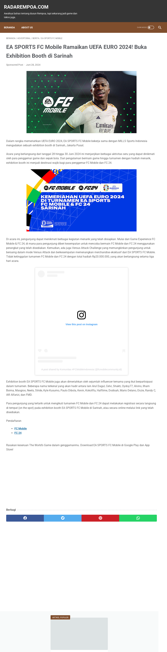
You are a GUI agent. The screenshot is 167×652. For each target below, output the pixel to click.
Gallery (129, 194)
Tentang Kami (106, 639)
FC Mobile (20, 456)
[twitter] (44, 545)
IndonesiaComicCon (136, 187)
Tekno (146, 161)
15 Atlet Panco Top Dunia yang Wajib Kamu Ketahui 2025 (140, 96)
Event (129, 167)
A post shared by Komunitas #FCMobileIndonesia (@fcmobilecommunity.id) (57, 388)
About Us (29, 22)
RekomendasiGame (135, 213)
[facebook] (19, 545)
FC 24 (17, 460)
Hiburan (130, 174)
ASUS (144, 167)
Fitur (146, 154)
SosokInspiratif (134, 200)
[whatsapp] (96, 545)
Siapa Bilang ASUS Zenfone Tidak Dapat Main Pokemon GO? (140, 79)
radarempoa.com (28, 3)
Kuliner (147, 174)
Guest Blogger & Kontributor (81, 639)
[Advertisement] (57, 508)
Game (129, 154)
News (129, 161)
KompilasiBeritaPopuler (137, 207)
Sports (129, 181)
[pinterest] (70, 545)
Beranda (11, 22)
